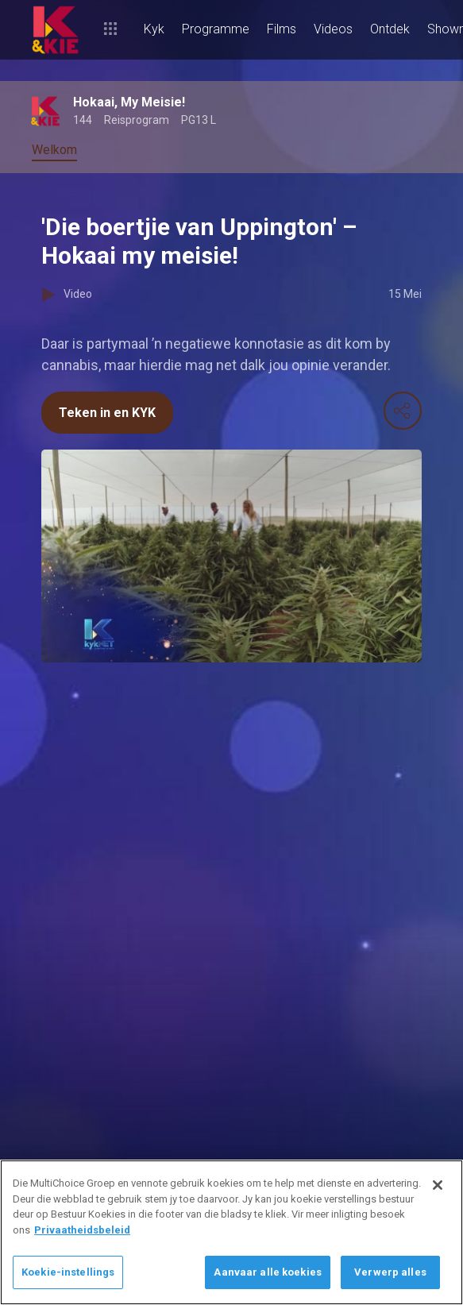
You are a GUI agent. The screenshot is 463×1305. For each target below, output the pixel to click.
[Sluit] (437, 1185)
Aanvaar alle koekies (268, 1272)
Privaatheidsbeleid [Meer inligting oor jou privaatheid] (82, 1230)
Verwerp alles (390, 1272)
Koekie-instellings (67, 1272)
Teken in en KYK (107, 412)
